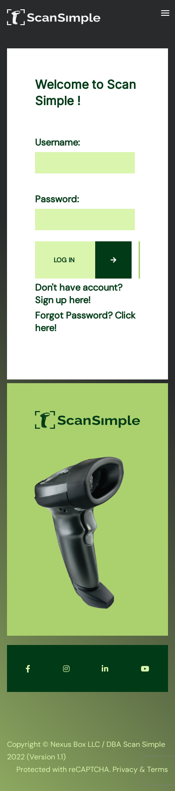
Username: (57, 142)
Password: (57, 199)
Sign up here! (63, 300)
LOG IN (93, 260)
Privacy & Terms (140, 769)
